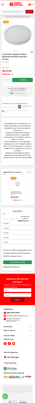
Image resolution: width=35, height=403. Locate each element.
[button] (14, 50)
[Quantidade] (6, 80)
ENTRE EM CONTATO (17, 93)
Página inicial (8, 16)
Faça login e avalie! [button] (17, 262)
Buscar (29, 11)
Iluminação (14, 16)
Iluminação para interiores (23, 16)
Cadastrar (17, 300)
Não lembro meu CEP (27, 106)
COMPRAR (22, 80)
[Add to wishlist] (32, 52)
